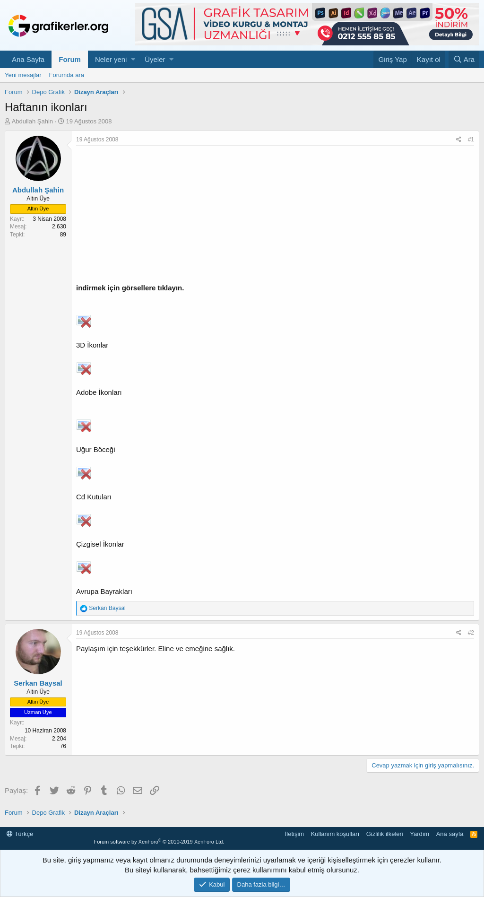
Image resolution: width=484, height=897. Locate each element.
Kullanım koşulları (335, 833)
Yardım (419, 833)
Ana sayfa (450, 833)
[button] (133, 59)
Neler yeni (111, 59)
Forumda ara (66, 74)
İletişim (294, 833)
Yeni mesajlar (23, 74)
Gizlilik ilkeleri (384, 833)
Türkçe (20, 833)
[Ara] (464, 59)
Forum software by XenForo (159, 842)
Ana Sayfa (28, 59)
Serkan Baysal (38, 683)
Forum (70, 59)
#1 (471, 139)
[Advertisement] (275, 216)
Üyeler (155, 59)
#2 (471, 632)
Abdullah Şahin (32, 121)
